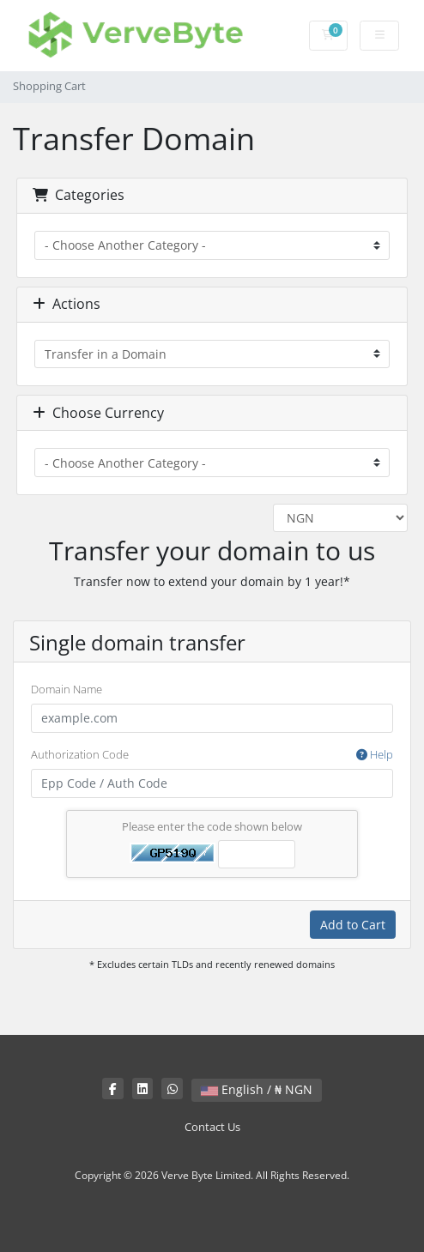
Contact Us (212, 1127)
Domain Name (66, 689)
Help (374, 754)
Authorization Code (212, 755)
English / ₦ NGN (256, 1089)
